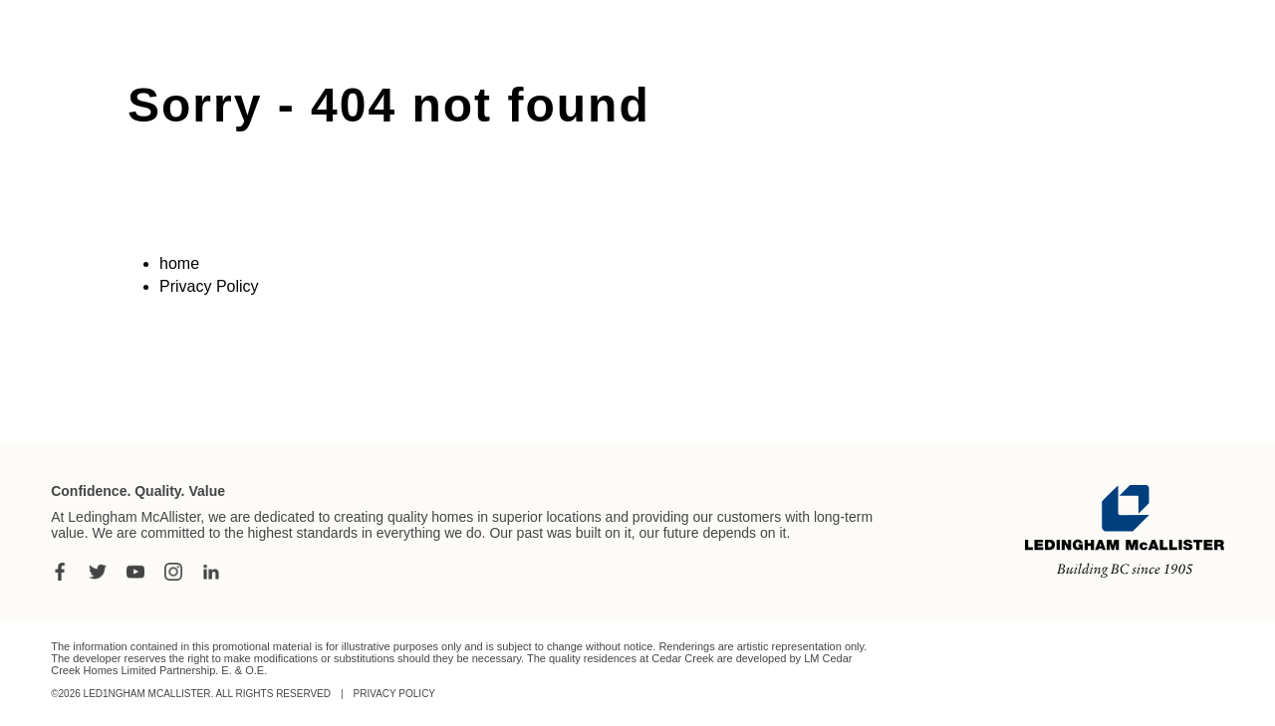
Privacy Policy (209, 286)
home (179, 263)
